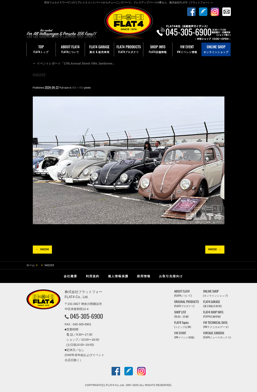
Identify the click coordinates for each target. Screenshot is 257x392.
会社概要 (70, 276)
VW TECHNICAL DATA (215, 324)
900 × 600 (77, 87)
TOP (41, 49)
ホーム (30, 265)
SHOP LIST (181, 314)
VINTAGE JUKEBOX (217, 335)
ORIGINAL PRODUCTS (186, 304)
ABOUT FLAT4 (70, 49)
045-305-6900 (86, 316)
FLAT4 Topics (182, 324)
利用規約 (92, 276)
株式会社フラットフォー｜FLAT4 (128, 24)
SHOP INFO (157, 49)
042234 (44, 249)
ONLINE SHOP (216, 49)
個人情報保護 (118, 276)
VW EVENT (186, 49)
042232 (212, 249)
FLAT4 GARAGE (99, 49)
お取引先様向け (171, 276)
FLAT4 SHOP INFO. (213, 314)
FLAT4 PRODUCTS (128, 49)
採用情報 (144, 276)
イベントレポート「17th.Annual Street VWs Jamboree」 (74, 63)
